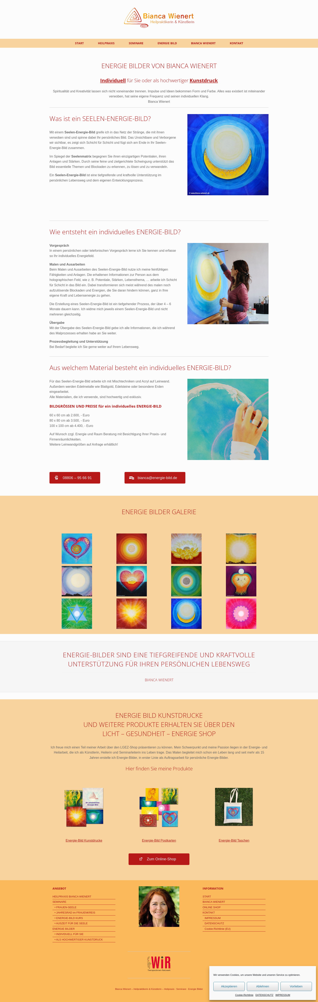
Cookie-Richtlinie (244, 995)
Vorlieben (296, 986)
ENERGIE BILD (167, 43)
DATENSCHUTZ (264, 995)
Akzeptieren (229, 986)
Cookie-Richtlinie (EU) (218, 928)
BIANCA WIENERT (203, 43)
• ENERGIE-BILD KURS (69, 918)
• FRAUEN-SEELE (65, 907)
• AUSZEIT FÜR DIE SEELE (71, 923)
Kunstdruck (204, 80)
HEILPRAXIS (106, 43)
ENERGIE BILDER (64, 928)
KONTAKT (236, 43)
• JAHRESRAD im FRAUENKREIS (75, 912)
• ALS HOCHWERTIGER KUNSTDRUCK (79, 939)
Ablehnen (262, 986)
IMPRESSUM (282, 995)
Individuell (113, 80)
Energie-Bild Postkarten (159, 814)
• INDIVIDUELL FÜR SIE (69, 934)
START (79, 43)
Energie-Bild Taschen (234, 814)
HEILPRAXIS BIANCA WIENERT (72, 896)
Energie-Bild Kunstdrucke (84, 814)
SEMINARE (136, 43)
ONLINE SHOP (212, 907)
